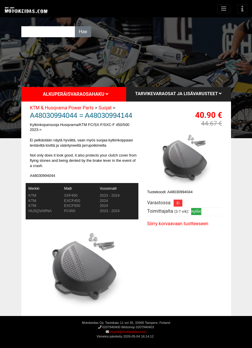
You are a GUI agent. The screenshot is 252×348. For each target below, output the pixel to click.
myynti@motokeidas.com (128, 331)
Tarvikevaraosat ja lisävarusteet (178, 93)
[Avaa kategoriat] (223, 8)
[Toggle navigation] (242, 8)
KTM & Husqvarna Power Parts (62, 108)
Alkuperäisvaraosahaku (75, 94)
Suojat (105, 108)
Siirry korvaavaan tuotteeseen (177, 223)
